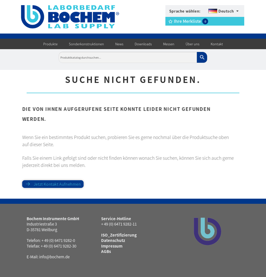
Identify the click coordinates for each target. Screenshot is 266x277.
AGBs (106, 251)
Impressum (111, 246)
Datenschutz (113, 240)
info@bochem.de (54, 256)
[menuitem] (224, 11)
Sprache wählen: (185, 11)
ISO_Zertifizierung (119, 235)
